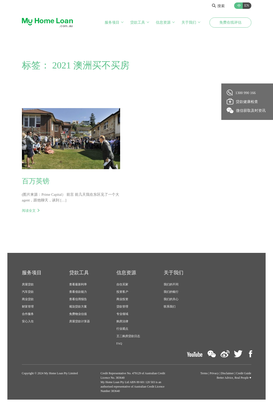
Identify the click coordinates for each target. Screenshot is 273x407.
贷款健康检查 (242, 101)
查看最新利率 (78, 284)
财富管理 (28, 306)
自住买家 (122, 284)
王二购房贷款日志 (128, 336)
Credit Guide (243, 373)
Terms (204, 373)
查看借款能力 (78, 291)
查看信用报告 (78, 299)
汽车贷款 (28, 291)
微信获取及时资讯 (246, 110)
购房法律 (122, 321)
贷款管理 (122, 306)
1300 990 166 (241, 92)
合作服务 (28, 314)
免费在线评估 (230, 22)
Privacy (214, 373)
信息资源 (163, 22)
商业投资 (122, 299)
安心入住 (28, 321)
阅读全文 (29, 210)
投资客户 (122, 291)
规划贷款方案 (78, 306)
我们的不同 (171, 284)
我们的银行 (171, 291)
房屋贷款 (28, 284)
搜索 (218, 6)
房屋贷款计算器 (79, 321)
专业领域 (122, 314)
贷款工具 (137, 22)
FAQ (119, 343)
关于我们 (188, 22)
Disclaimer (227, 373)
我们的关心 (171, 299)
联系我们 (170, 306)
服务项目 (112, 22)
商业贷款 (28, 299)
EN (246, 5)
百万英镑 (35, 181)
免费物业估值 (78, 314)
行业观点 (122, 328)
